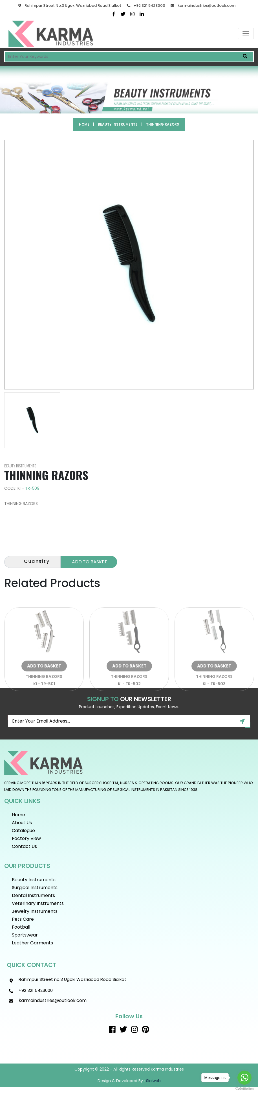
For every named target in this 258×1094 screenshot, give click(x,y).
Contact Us (24, 846)
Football (21, 927)
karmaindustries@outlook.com (206, 5)
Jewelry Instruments (35, 911)
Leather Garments (32, 943)
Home (84, 124)
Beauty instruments (118, 124)
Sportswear (25, 935)
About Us (22, 822)
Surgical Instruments (35, 887)
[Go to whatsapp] (244, 1078)
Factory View (26, 838)
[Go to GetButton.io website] (244, 1088)
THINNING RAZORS (162, 124)
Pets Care (23, 919)
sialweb (153, 1081)
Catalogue (23, 830)
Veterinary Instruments (38, 903)
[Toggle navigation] (246, 33)
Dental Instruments (33, 895)
